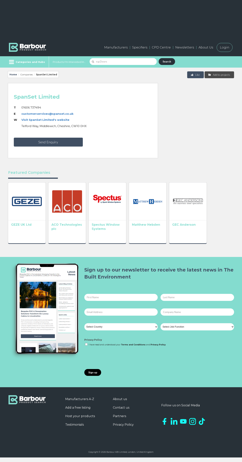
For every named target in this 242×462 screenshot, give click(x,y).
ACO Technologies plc (75, 230)
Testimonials (74, 429)
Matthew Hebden (162, 230)
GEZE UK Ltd (21, 230)
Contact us (121, 412)
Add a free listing (78, 412)
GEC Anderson (206, 230)
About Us (206, 47)
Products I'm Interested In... (69, 61)
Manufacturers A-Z (79, 403)
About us (120, 403)
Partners (119, 420)
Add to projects (219, 74)
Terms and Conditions (133, 349)
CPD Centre (161, 47)
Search (167, 61)
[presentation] (113, 362)
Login (224, 47)
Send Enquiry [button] (48, 142)
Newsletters (184, 47)
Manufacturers (116, 47)
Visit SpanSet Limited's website (45, 120)
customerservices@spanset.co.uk (47, 114)
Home (13, 74)
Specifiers (139, 47)
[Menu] (26, 62)
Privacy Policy (93, 344)
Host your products (80, 420)
